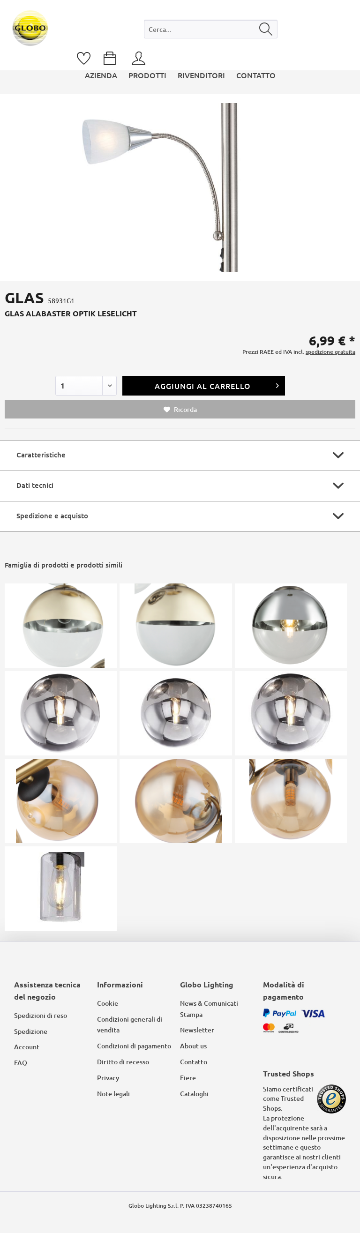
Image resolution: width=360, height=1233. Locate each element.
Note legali (113, 1093)
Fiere (188, 1077)
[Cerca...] (211, 29)
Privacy (108, 1077)
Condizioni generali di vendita (129, 1025)
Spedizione (30, 1031)
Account (26, 1046)
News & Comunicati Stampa (209, 1009)
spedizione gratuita (330, 352)
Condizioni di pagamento (134, 1045)
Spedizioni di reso (40, 1015)
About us (193, 1045)
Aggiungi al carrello (217, 384)
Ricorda (180, 409)
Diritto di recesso (123, 1061)
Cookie (107, 1003)
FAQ (20, 1062)
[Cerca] (266, 29)
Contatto (193, 1061)
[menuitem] (211, 31)
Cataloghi (194, 1093)
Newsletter (197, 1029)
